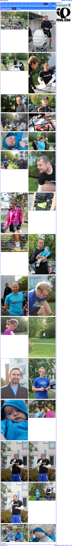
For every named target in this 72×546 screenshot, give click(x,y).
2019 (26, 3)
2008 (18, 6)
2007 (22, 6)
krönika (18, 8)
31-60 (10, 10)
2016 (38, 3)
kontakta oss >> (4, 545)
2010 (10, 6)
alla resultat (45, 6)
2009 (14, 6)
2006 (26, 6)
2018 (30, 3)
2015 (41, 3)
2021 (18, 3)
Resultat (9, 8)
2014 (45, 3)
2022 (14, 3)
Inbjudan (3, 8)
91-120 (18, 10)
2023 (10, 3)
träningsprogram (37, 6)
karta (30, 6)
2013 (49, 3)
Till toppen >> (3, 543)
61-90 (14, 10)
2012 (2, 6)
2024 (6, 3)
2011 (6, 6)
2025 (2, 3)
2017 (34, 3)
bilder (14, 8)
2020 (22, 3)
